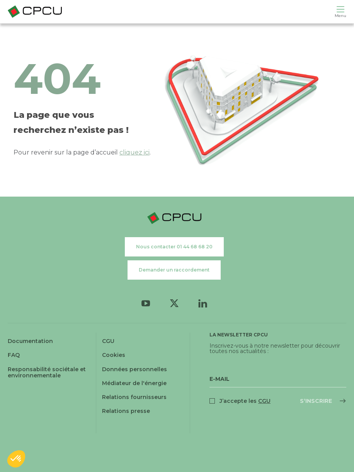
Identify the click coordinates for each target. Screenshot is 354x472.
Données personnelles (134, 369)
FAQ (14, 355)
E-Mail (219, 379)
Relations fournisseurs (134, 397)
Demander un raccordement (174, 270)
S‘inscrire (316, 400)
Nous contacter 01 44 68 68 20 (174, 247)
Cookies (113, 355)
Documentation (30, 341)
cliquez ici (134, 152)
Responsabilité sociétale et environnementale (47, 372)
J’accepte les (245, 401)
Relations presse (126, 411)
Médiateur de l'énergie (134, 383)
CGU (108, 341)
